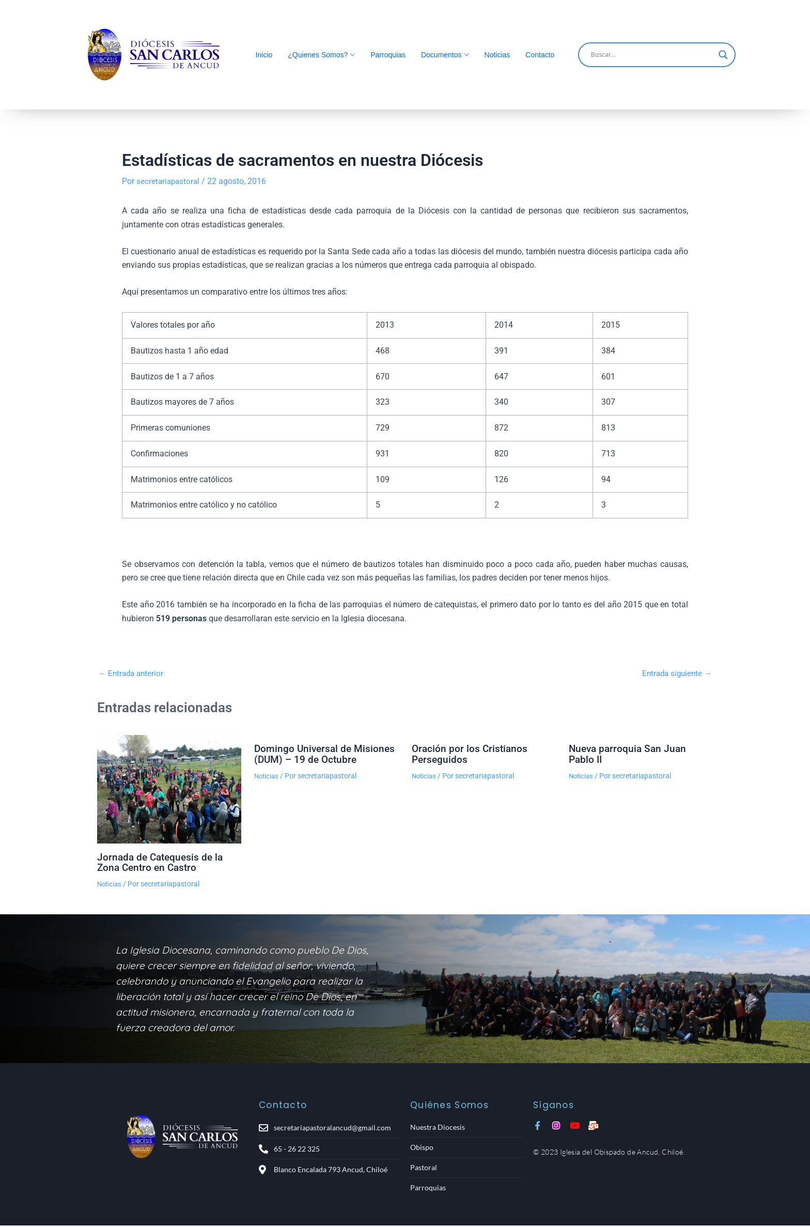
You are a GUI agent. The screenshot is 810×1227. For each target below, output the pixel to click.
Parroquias (388, 55)
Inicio (264, 55)
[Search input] (652, 55)
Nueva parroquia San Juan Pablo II (629, 753)
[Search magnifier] (723, 55)
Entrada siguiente (675, 673)
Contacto (539, 55)
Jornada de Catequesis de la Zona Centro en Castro (162, 861)
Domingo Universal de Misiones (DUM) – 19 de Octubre (326, 753)
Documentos (441, 55)
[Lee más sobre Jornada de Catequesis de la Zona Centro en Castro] (169, 788)
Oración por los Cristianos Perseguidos (471, 753)
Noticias (497, 55)
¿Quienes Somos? (318, 55)
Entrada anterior (132, 673)
